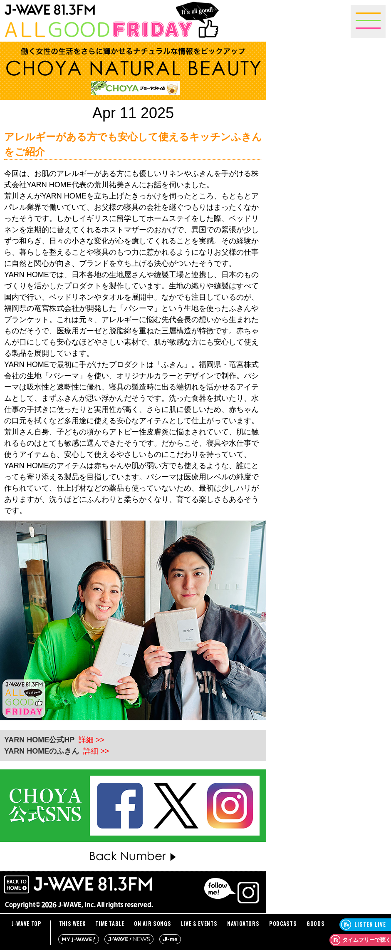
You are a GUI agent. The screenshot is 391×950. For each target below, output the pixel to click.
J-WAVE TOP (27, 923)
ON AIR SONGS (152, 923)
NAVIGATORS (243, 923)
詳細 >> (91, 740)
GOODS (315, 923)
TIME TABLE (109, 923)
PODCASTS (283, 923)
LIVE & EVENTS (199, 923)
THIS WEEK (72, 923)
